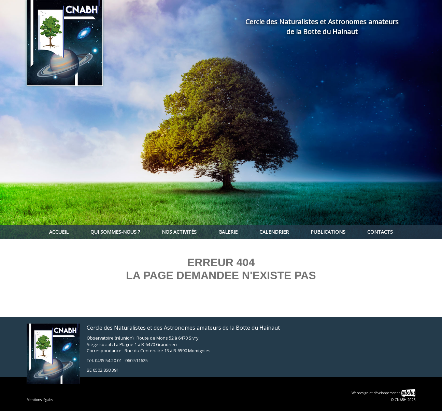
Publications (328, 232)
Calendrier (274, 232)
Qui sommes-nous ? (115, 232)
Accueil (59, 232)
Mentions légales (40, 399)
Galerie (228, 232)
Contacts (380, 232)
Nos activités (179, 232)
